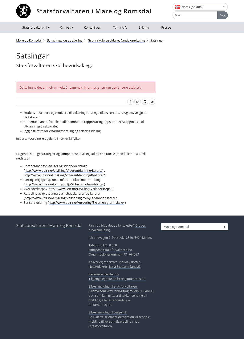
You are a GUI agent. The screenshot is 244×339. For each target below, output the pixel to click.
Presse (166, 27)
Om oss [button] (65, 27)
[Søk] (195, 15)
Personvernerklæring (104, 274)
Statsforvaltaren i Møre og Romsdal (94, 11)
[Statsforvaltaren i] (194, 226)
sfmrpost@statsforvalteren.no (110, 250)
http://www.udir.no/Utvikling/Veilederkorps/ (80, 189)
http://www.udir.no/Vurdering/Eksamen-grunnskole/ (86, 202)
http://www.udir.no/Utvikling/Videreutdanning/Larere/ (64, 170)
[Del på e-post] (152, 102)
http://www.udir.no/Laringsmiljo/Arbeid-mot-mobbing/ (64, 184)
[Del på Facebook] (130, 102)
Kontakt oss (92, 27)
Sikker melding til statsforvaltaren (113, 286)
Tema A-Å (120, 27)
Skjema (144, 27)
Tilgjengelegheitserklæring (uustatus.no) (117, 279)
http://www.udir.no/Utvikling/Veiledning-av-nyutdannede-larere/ (71, 198)
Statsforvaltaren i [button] (34, 27)
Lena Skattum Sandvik (124, 266)
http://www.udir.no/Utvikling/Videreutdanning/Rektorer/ (64, 175)
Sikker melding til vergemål (108, 312)
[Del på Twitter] (137, 102)
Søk (222, 15)
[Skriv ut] (145, 102)
